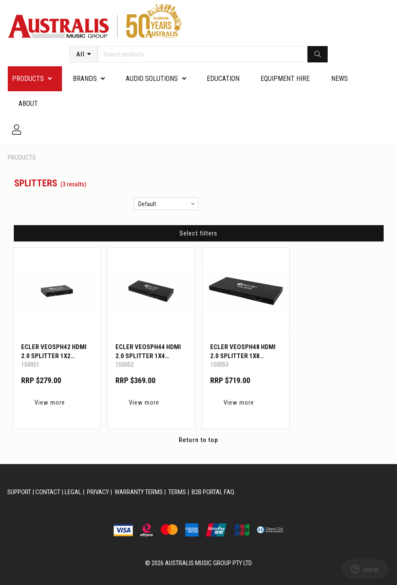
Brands (85, 78)
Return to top (198, 440)
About (28, 103)
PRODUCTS (28, 78)
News (339, 78)
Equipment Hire (285, 78)
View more (49, 402)
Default (147, 204)
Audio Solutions (152, 78)
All (80, 54)
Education (223, 78)
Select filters (198, 233)
